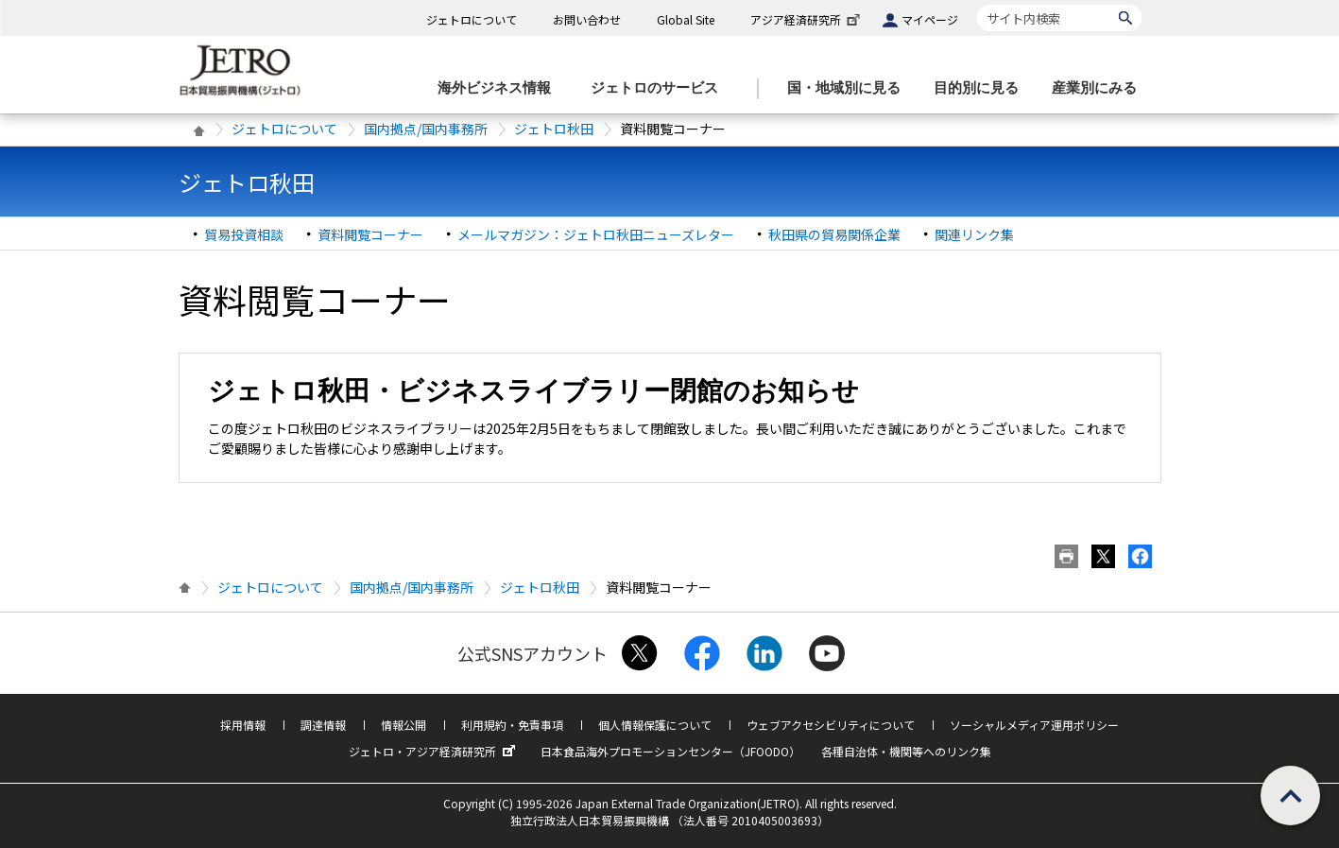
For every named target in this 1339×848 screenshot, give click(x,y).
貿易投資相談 (243, 234)
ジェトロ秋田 (553, 128)
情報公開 (403, 725)
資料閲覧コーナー (370, 234)
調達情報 (323, 725)
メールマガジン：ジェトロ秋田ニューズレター (595, 234)
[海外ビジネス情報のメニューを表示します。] (500, 88)
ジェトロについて (471, 19)
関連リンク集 (974, 234)
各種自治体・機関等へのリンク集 (906, 751)
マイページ (929, 19)
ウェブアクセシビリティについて (831, 725)
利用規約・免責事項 (512, 725)
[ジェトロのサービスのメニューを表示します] (660, 88)
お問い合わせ (587, 19)
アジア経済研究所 (807, 19)
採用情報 (243, 725)
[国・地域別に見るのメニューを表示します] (849, 88)
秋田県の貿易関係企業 (834, 234)
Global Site (685, 19)
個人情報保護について (655, 725)
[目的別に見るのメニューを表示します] (982, 88)
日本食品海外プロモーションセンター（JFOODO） (670, 751)
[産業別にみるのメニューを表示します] (1100, 88)
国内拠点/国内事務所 (426, 128)
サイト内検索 (976, 4)
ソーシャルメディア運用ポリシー (1034, 725)
